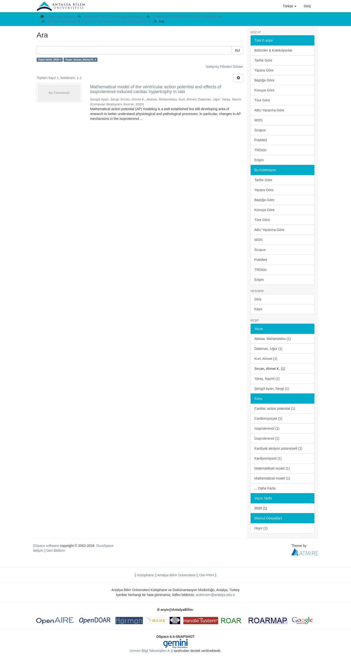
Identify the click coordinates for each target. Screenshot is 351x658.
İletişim (38, 550)
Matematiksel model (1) (272, 468)
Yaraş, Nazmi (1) (267, 379)
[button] (289, 6)
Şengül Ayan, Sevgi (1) (271, 389)
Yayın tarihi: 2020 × (49, 59)
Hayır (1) (261, 528)
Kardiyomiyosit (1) (268, 458)
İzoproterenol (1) (267, 438)
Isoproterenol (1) (267, 428)
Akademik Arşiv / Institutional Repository (114, 16)
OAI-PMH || (207, 575)
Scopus (260, 130)
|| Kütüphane (144, 575)
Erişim (259, 160)
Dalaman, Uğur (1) (268, 349)
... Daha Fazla (265, 488)
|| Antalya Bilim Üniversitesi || (176, 575)
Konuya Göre (264, 90)
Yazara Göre (263, 70)
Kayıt (258, 309)
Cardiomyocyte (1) (268, 418)
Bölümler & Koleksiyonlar (273, 50)
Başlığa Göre (264, 80)
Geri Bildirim (55, 550)
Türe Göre (262, 100)
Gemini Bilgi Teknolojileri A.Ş (151, 651)
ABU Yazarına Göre (269, 110)
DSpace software (46, 546)
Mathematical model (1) (272, 478)
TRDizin (260, 150)
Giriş (258, 299)
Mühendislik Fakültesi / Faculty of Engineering (187, 16)
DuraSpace (104, 546)
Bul (237, 50)
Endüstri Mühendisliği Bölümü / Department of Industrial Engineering (99, 21)
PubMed (260, 140)
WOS (258, 120)
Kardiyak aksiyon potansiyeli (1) (278, 448)
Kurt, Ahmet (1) (265, 359)
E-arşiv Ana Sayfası (60, 16)
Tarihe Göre (263, 60)
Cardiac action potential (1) (274, 408)
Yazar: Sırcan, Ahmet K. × (80, 59)
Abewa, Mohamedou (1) (272, 339)
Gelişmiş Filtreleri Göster (224, 67)
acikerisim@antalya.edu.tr (215, 595)
